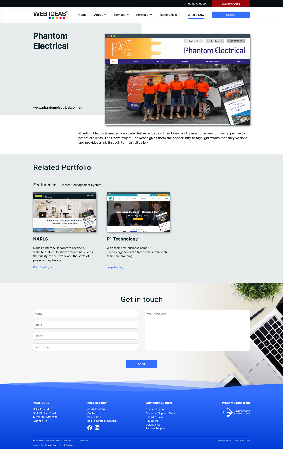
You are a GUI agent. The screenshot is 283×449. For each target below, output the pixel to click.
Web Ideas (245, 440)
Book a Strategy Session (102, 420)
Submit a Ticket (155, 416)
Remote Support (155, 428)
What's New (196, 14)
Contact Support (156, 409)
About (98, 14)
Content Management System (81, 185)
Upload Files (153, 424)
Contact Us (94, 413)
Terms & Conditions (66, 445)
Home (82, 14)
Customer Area (231, 3)
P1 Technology (122, 239)
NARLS (40, 239)
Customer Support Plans (160, 413)
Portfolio (142, 14)
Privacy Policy (50, 445)
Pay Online (152, 420)
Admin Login (38, 445)
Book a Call (94, 416)
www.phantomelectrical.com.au (57, 107)
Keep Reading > (42, 267)
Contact (231, 14)
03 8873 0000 (197, 3)
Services (119, 14)
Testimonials (168, 14)
